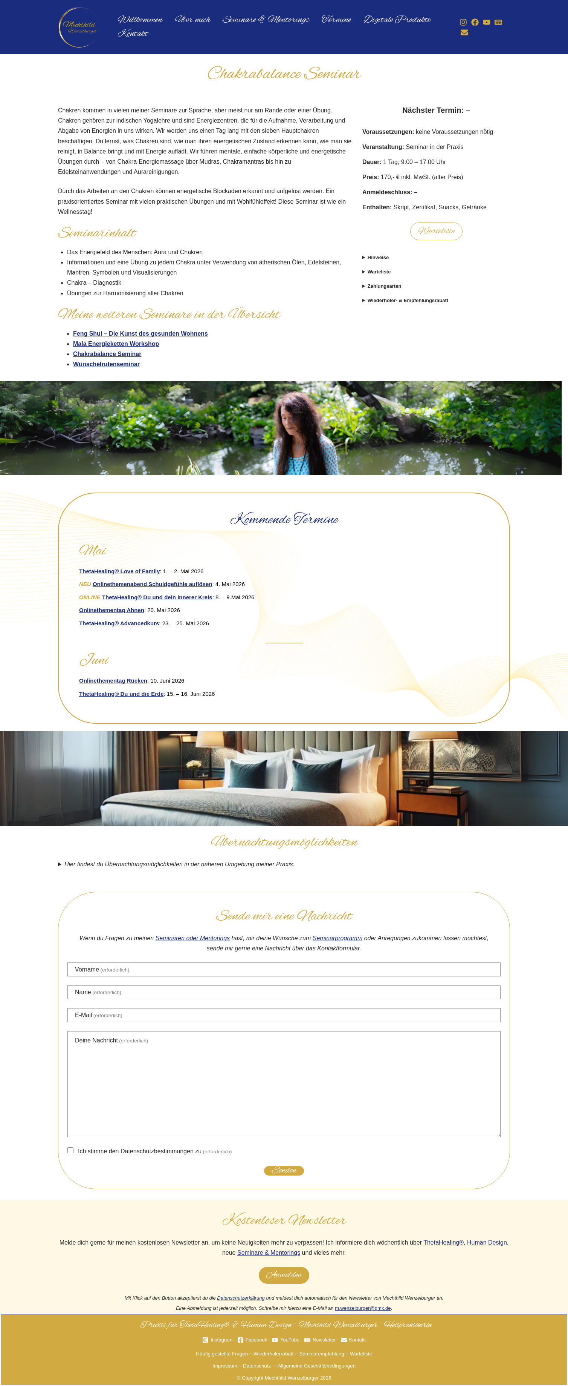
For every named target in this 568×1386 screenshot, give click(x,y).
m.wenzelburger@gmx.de (363, 1308)
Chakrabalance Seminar (107, 354)
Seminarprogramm (337, 938)
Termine (318, 18)
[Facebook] (471, 22)
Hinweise (378, 257)
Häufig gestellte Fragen (222, 1354)
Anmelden (284, 1275)
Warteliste (436, 231)
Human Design (487, 1242)
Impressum (224, 1366)
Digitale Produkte (374, 18)
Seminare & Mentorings (253, 18)
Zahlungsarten (385, 286)
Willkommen (137, 18)
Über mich (185, 18)
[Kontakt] (460, 32)
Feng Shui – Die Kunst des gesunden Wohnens (140, 333)
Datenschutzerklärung (240, 1298)
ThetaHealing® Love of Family (119, 571)
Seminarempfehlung (321, 1354)
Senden (284, 1171)
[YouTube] (483, 22)
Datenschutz (257, 1366)
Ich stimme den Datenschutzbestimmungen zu (155, 1151)
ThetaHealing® (443, 1242)
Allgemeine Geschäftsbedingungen (317, 1366)
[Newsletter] (494, 22)
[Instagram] (459, 22)
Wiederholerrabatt (273, 1354)
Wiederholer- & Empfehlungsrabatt (408, 300)
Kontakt (130, 37)
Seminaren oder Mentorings (193, 938)
